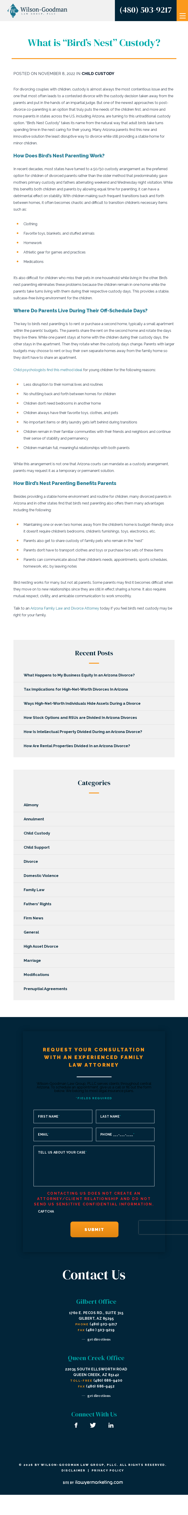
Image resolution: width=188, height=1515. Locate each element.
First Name (49, 1116)
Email (43, 1134)
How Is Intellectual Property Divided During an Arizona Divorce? (84, 731)
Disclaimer (73, 1470)
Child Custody (98, 73)
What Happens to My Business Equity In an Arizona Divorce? (80, 675)
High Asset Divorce (42, 946)
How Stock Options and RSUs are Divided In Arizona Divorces (81, 717)
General (32, 932)
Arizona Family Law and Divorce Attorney (64, 608)
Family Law (35, 889)
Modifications (37, 974)
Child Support (38, 847)
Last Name (110, 1116)
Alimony (32, 805)
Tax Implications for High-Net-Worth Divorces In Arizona (77, 689)
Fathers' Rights (38, 904)
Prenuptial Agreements (46, 989)
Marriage (33, 960)
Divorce (32, 861)
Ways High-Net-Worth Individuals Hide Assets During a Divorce (83, 703)
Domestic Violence (42, 875)
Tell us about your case (62, 1152)
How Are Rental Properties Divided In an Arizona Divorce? (78, 746)
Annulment (35, 819)
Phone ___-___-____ (117, 1134)
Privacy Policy (108, 1470)
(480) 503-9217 (145, 9)
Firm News (34, 918)
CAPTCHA (46, 1211)
